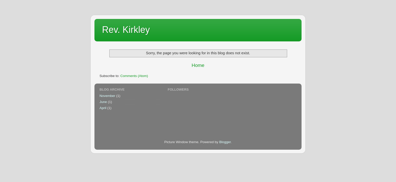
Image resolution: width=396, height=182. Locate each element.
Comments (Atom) (134, 76)
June (103, 102)
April (103, 108)
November (107, 96)
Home (198, 65)
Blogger (225, 142)
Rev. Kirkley (126, 29)
